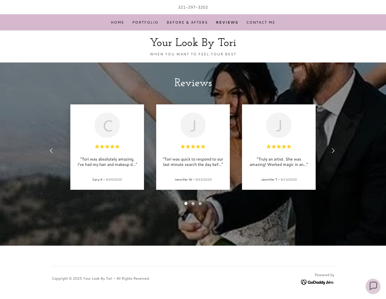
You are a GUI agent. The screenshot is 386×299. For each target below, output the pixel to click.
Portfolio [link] (145, 22)
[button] (373, 286)
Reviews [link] (227, 22)
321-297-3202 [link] (193, 7)
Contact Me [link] (260, 22)
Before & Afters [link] (187, 22)
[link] (193, 44)
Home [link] (117, 22)
